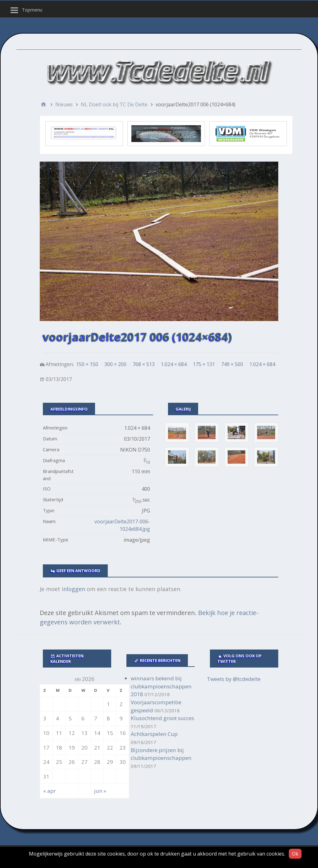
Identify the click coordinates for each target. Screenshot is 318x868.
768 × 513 (144, 364)
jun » (100, 790)
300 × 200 (115, 364)
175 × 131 (204, 364)
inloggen (73, 589)
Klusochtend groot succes (162, 718)
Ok (295, 853)
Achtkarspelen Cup (154, 733)
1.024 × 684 (174, 364)
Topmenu (32, 10)
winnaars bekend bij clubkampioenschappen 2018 (161, 686)
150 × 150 (87, 364)
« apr (49, 790)
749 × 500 (232, 364)
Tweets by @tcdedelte (234, 678)
